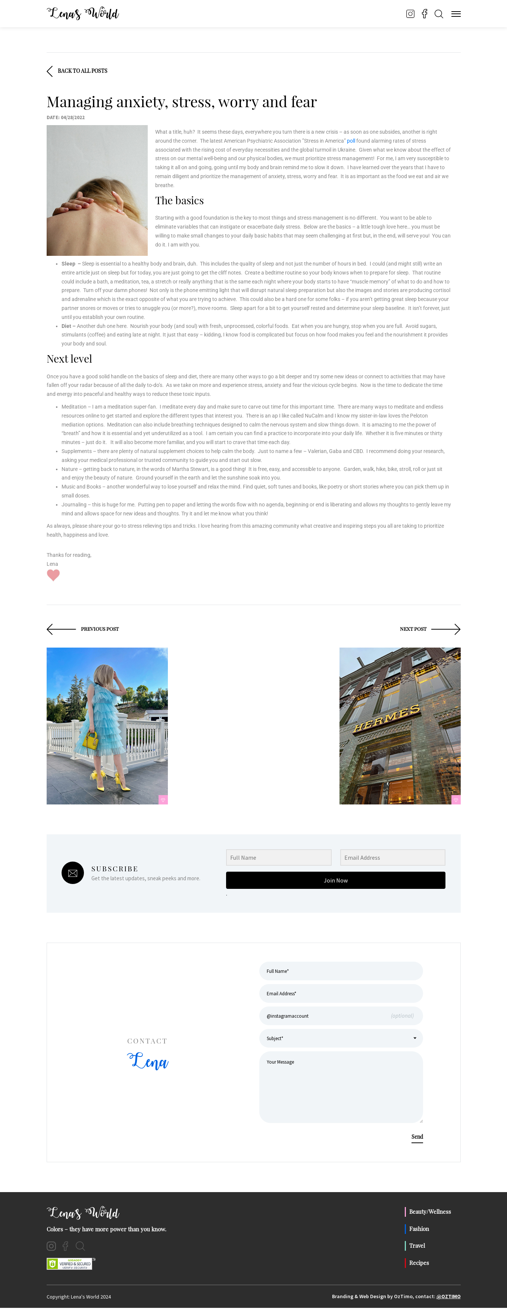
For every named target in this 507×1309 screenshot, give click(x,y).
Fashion (419, 1229)
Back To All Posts (77, 71)
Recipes (419, 1263)
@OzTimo (448, 1297)
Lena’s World (84, 13)
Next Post (429, 629)
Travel (417, 1246)
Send (417, 1137)
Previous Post (84, 629)
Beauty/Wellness (430, 1212)
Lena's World (84, 1214)
